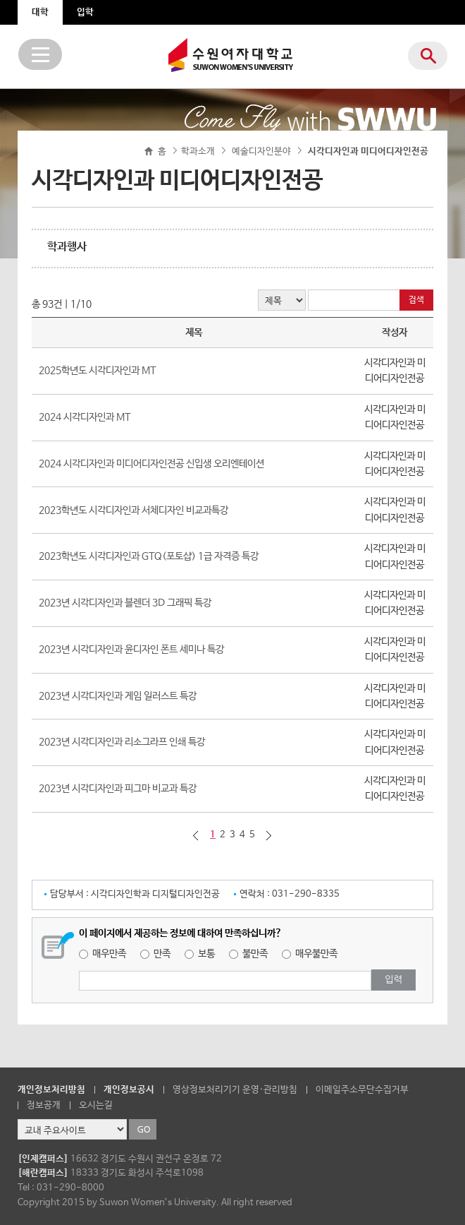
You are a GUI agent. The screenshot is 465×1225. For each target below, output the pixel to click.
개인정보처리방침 (51, 1089)
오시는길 (96, 1105)
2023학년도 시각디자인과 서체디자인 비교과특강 (133, 510)
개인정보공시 (129, 1089)
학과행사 (67, 246)
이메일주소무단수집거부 (362, 1089)
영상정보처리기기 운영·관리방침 (235, 1089)
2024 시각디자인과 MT (85, 417)
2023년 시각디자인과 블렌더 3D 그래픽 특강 (125, 603)
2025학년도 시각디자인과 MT (97, 370)
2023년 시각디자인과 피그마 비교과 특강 (118, 788)
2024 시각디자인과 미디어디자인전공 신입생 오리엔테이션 (151, 464)
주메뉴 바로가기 (0, 0)
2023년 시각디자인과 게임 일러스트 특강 (118, 696)
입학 (85, 12)
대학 (40, 12)
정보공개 (44, 1105)
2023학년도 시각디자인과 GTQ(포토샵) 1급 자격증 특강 (149, 556)
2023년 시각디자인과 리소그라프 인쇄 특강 (122, 742)
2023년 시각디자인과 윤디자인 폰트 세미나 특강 (131, 649)
